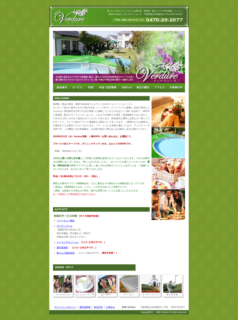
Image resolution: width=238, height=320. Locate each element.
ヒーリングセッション (68, 242)
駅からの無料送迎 (66, 253)
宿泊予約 (98, 307)
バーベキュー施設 (66, 220)
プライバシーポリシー (65, 307)
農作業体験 (62, 247)
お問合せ (110, 307)
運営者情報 (85, 307)
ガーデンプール (64, 226)
